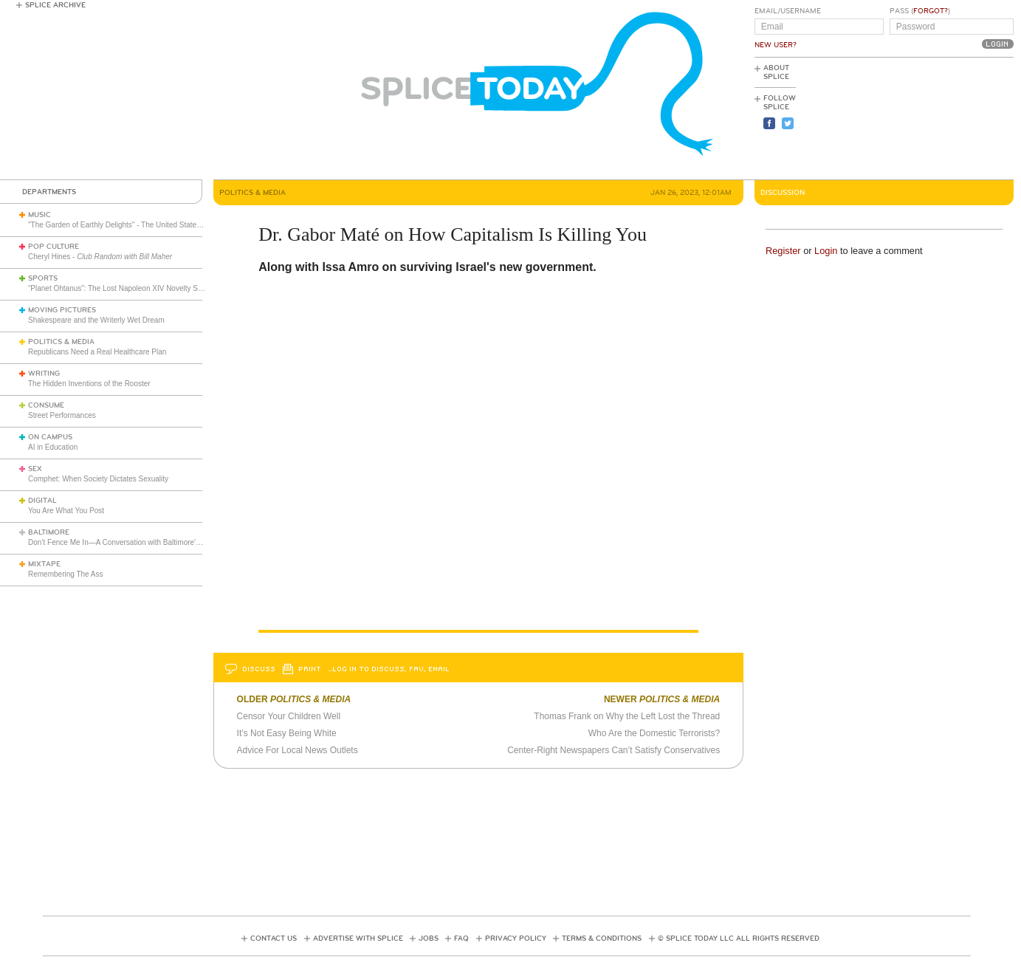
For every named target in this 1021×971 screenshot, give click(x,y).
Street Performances (62, 415)
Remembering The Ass (65, 574)
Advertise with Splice (358, 938)
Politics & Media (61, 341)
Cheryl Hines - (100, 257)
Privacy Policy (515, 938)
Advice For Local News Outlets (297, 750)
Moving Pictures (62, 310)
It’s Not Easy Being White (287, 733)
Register (783, 250)
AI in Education (53, 447)
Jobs (429, 938)
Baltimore (48, 532)
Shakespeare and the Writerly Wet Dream (96, 320)
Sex (35, 468)
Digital (42, 500)
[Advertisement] (947, 119)
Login (825, 250)
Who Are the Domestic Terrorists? (654, 733)
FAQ (461, 938)
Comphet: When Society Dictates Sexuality (98, 479)
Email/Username (787, 11)
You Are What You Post (66, 511)
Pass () (920, 11)
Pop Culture (53, 246)
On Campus (50, 437)
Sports (43, 278)
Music (39, 214)
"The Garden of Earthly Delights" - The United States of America (132, 225)
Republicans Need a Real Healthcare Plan (97, 352)
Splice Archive (55, 5)
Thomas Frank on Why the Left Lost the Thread (627, 716)
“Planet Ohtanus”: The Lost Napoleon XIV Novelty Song (119, 288)
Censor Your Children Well (289, 716)
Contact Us (273, 938)
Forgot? (930, 11)
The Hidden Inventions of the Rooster (89, 384)
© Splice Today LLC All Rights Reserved (738, 938)
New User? (775, 45)
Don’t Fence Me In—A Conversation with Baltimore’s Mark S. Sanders (142, 542)
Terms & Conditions (602, 938)
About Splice (776, 72)
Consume (46, 405)
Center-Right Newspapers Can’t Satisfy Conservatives (613, 750)
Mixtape (44, 564)
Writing (44, 373)
